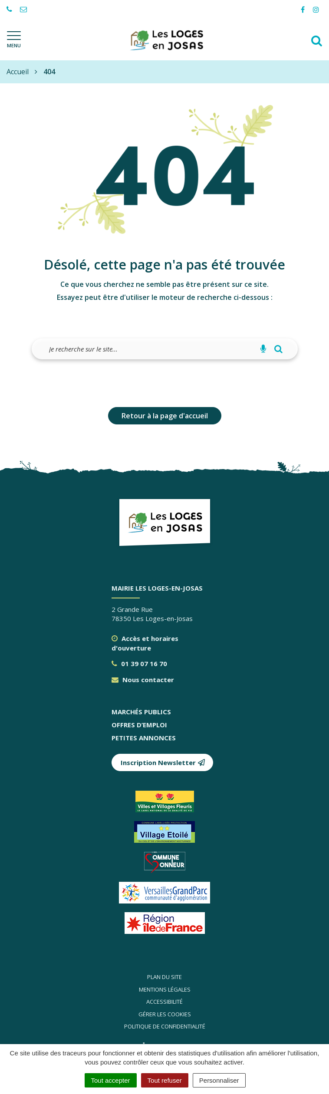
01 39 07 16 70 (139, 663)
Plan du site (164, 977)
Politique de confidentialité (164, 1026)
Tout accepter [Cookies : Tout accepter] (110, 1080)
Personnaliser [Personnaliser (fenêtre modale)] (219, 1080)
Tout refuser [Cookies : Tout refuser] (165, 1080)
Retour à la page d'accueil (165, 416)
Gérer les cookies (164, 1014)
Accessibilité (164, 1001)
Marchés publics (141, 711)
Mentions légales (165, 989)
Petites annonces (144, 737)
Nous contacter (143, 679)
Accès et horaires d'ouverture (145, 643)
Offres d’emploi (139, 724)
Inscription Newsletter (163, 762)
